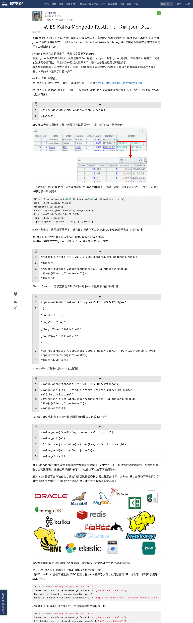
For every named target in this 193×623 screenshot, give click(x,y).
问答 (53, 4)
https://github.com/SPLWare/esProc (119, 83)
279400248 (50, 13)
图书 (103, 4)
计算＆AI (82, 4)
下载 (122, 4)
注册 (188, 3)
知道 (60, 4)
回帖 (48, 20)
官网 (129, 4)
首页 (46, 4)
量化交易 (93, 4)
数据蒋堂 (112, 4)
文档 (136, 4)
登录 (179, 3)
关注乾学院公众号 (3, 602)
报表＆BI (70, 4)
